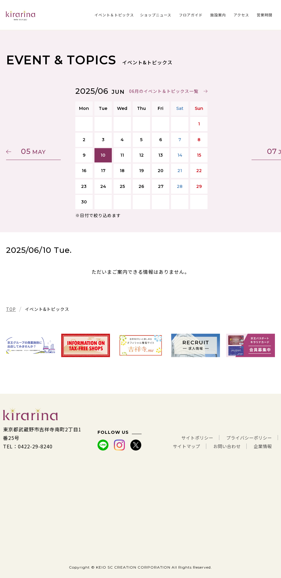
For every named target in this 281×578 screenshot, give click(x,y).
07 (246, 151)
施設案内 (218, 14)
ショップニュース (155, 14)
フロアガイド (191, 14)
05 (34, 151)
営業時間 (264, 14)
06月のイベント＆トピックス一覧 (162, 91)
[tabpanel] (30, 345)
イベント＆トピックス (114, 14)
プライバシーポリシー (246, 437)
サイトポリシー (188, 437)
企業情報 (261, 446)
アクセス (241, 14)
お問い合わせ (222, 446)
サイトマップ (177, 446)
